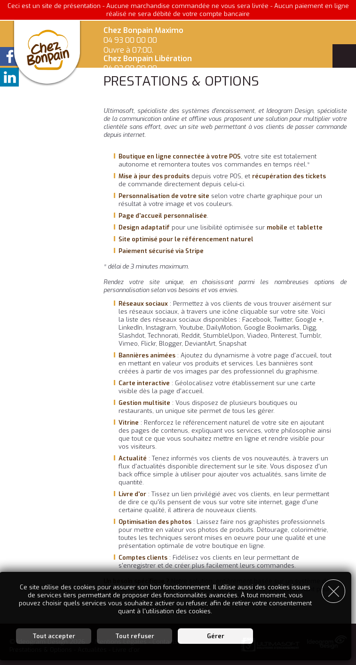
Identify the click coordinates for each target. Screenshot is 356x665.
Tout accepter (53, 635)
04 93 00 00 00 (130, 40)
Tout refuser (134, 635)
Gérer (215, 635)
